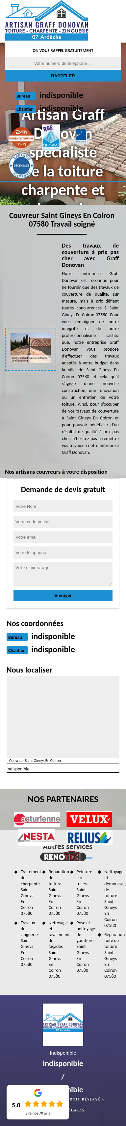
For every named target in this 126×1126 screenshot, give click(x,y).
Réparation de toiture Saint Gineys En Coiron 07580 (57, 892)
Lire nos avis (38, 1113)
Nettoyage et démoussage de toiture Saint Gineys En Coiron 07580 (112, 898)
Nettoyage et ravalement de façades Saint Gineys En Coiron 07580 (57, 949)
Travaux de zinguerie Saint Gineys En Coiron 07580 (29, 943)
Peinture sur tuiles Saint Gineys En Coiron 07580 (84, 892)
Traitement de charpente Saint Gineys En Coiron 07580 (29, 892)
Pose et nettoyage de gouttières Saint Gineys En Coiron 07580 (85, 946)
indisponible (61, 95)
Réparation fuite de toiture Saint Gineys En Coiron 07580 (112, 955)
